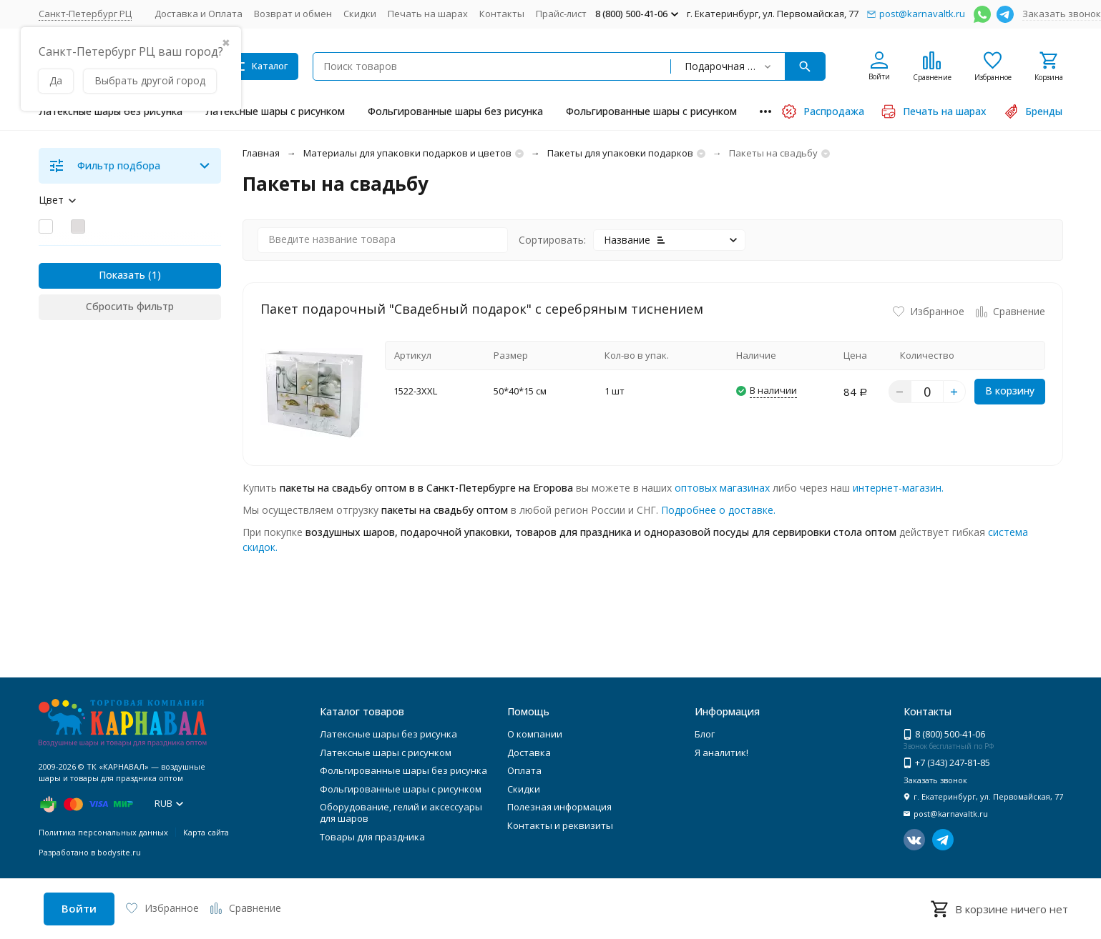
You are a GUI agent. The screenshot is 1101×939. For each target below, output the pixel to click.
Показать (122, 275)
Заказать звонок (1061, 13)
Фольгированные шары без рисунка (455, 111)
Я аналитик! (721, 752)
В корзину (1009, 390)
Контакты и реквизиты (560, 825)
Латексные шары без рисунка (110, 111)
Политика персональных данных (103, 832)
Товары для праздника (372, 836)
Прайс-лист (561, 13)
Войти (79, 908)
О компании (534, 733)
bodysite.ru (119, 852)
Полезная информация (559, 806)
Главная (261, 152)
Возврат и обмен (293, 13)
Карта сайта (206, 832)
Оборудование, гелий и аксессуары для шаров (401, 812)
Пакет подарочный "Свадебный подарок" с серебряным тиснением (481, 308)
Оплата (524, 770)
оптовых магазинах (722, 488)
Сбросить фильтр (130, 306)
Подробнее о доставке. (718, 510)
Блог (705, 733)
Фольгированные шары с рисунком (651, 111)
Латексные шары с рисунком (275, 111)
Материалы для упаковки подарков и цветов (407, 152)
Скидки (359, 13)
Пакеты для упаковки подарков (620, 152)
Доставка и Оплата (199, 13)
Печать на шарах (428, 13)
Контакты (501, 13)
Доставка (529, 752)
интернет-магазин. (898, 488)
